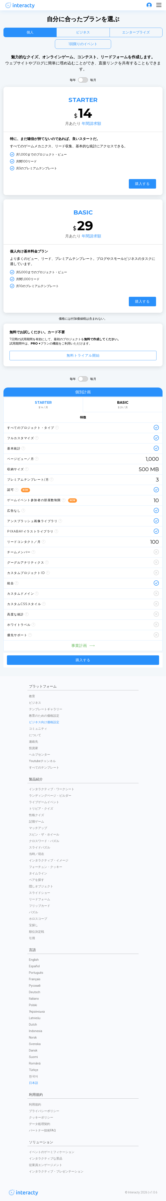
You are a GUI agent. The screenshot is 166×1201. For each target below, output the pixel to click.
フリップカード (39, 905)
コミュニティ (38, 728)
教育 (32, 696)
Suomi (33, 1057)
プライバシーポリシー (44, 1111)
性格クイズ (36, 815)
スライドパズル (39, 847)
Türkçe (33, 1070)
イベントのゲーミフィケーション (51, 1152)
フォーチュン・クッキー (45, 867)
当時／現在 (36, 854)
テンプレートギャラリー (45, 709)
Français (34, 979)
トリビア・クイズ (41, 808)
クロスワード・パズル (44, 841)
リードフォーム (39, 899)
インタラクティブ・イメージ (48, 860)
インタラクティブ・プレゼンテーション (56, 1171)
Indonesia (35, 1031)
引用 (32, 938)
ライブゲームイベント (44, 802)
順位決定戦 (36, 931)
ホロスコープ (38, 918)
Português (36, 972)
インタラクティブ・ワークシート (51, 789)
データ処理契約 (39, 1124)
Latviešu (34, 1018)
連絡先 (33, 741)
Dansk (33, 1050)
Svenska (35, 1044)
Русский (34, 985)
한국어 (33, 1076)
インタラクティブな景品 (45, 1158)
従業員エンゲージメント (45, 1165)
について (35, 735)
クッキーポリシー (41, 1117)
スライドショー (39, 892)
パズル (33, 912)
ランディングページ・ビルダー (50, 795)
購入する (142, 184)
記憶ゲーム (36, 821)
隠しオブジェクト (41, 886)
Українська (37, 1011)
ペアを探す (36, 880)
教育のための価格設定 (44, 715)
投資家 (33, 748)
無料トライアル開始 (83, 355)
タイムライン (38, 873)
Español (34, 966)
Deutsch (34, 992)
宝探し (33, 925)
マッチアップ (38, 828)
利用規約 (35, 1104)
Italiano (34, 998)
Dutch (33, 1024)
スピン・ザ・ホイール (44, 834)
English (34, 959)
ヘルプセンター (39, 754)
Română (35, 1063)
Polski (33, 1005)
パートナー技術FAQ (42, 1130)
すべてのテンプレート (44, 767)
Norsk (33, 1037)
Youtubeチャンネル (42, 761)
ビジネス (35, 702)
